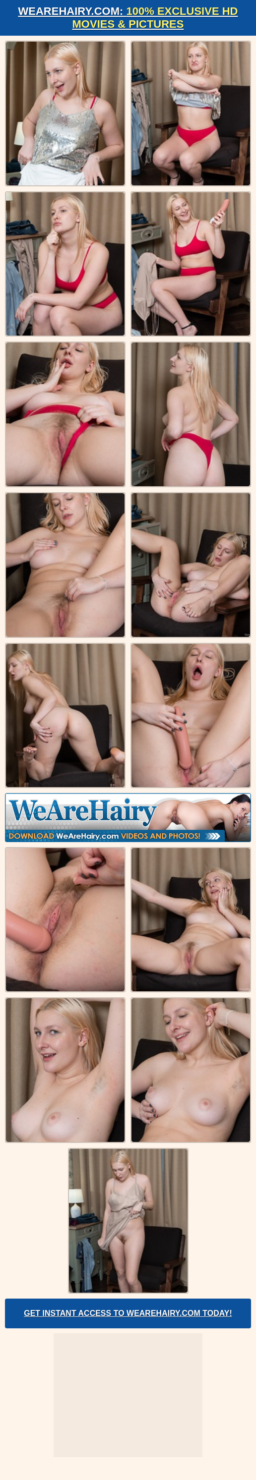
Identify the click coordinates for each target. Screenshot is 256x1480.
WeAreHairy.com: (128, 17)
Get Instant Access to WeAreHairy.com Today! (128, 1313)
